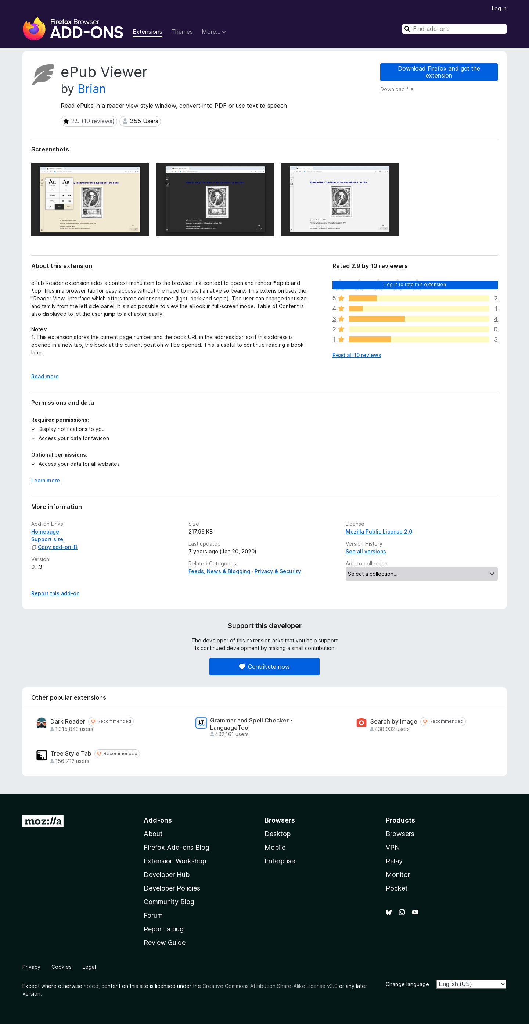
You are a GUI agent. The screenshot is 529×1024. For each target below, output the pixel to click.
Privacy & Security (278, 571)
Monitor (398, 874)
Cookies (61, 967)
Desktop (277, 834)
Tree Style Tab (70, 753)
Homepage (45, 531)
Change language (407, 984)
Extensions (147, 31)
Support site (47, 539)
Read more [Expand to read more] (45, 376)
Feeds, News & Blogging (219, 571)
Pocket (397, 888)
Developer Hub (167, 874)
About (153, 834)
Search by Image (393, 721)
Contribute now (264, 666)
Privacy (31, 967)
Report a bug (164, 929)
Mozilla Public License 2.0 (379, 531)
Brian (92, 89)
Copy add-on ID (54, 547)
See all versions (366, 551)
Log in (499, 8)
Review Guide (165, 942)
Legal (89, 967)
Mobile (274, 847)
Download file (397, 89)
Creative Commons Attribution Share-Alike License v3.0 (270, 986)
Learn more (45, 480)
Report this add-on (55, 593)
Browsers (400, 834)
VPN (393, 847)
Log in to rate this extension (415, 284)
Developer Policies (172, 888)
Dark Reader (67, 721)
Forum (153, 915)
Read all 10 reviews (356, 355)
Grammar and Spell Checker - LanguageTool (251, 724)
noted (91, 986)
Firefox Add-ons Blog (176, 847)
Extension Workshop (175, 861)
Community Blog (169, 902)
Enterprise (279, 861)
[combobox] (454, 29)
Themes (182, 31)
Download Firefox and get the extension (439, 72)
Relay (394, 861)
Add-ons (158, 820)
